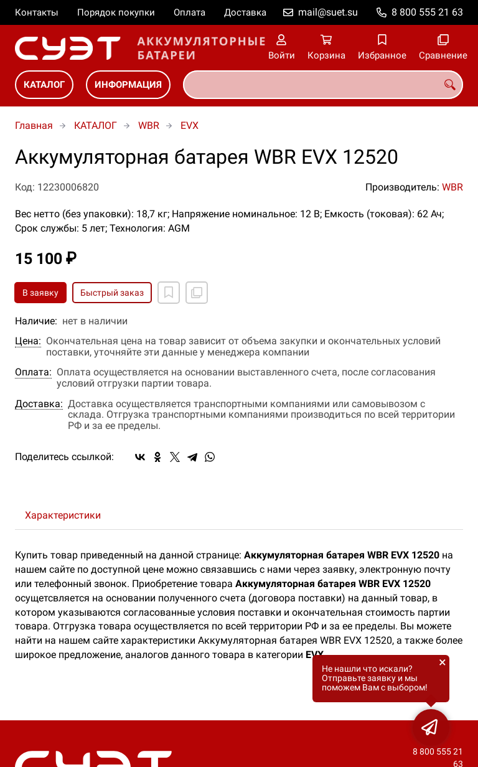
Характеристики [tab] (63, 515)
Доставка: (39, 404)
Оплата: (33, 372)
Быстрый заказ (112, 293)
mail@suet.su (328, 12)
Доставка (245, 12)
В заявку (40, 293)
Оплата (189, 12)
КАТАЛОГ (44, 84)
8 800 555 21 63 (427, 12)
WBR (148, 125)
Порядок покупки (116, 12)
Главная (34, 125)
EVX (189, 125)
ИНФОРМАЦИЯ (128, 84)
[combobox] (323, 84)
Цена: (28, 341)
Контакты (37, 12)
